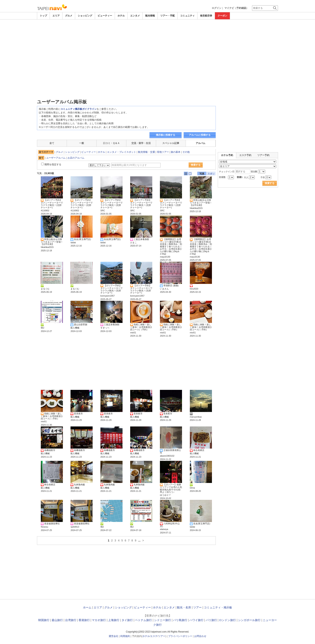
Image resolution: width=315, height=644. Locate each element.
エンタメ (135, 15)
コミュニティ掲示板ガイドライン (78, 109)
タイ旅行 (127, 620)
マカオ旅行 (99, 620)
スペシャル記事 (170, 143)
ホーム (87, 607)
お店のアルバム (76, 157)
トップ (43, 15)
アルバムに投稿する (200, 135)
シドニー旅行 (162, 620)
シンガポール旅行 (249, 620)
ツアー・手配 (167, 15)
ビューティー (105, 15)
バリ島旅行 (180, 620)
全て (51, 143)
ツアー (197, 607)
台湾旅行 (70, 620)
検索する (195, 164)
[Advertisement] (157, 31)
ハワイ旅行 (196, 620)
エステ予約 (245, 155)
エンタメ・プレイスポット (121, 152)
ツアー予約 (263, 155)
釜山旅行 (57, 620)
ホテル (121, 15)
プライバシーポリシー (180, 636)
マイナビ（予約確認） (236, 8)
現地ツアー (163, 152)
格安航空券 (206, 15)
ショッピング (85, 15)
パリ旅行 (211, 620)
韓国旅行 (43, 620)
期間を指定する (52, 164)
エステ (154, 636)
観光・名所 (184, 607)
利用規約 (125, 636)
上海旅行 (113, 620)
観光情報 (150, 15)
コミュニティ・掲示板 (218, 607)
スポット (211, 173)
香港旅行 (84, 620)
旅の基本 (175, 152)
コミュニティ (187, 15)
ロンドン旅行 (227, 620)
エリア (56, 15)
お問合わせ (200, 636)
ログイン (216, 8)
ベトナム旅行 (143, 620)
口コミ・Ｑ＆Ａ (111, 143)
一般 (81, 143)
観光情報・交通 (146, 152)
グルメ (68, 15)
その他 (186, 152)
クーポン (222, 15)
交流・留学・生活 (141, 143)
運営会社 (113, 636)
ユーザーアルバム (55, 157)
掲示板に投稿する (165, 135)
